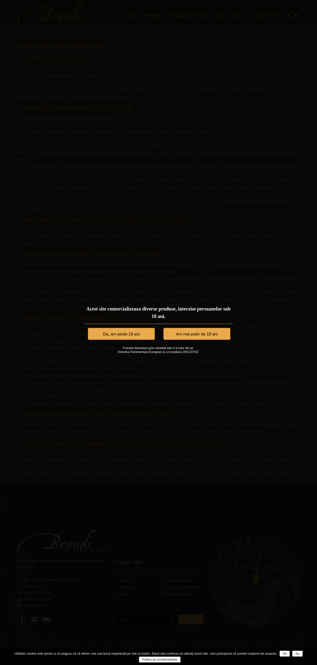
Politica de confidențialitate (159, 659)
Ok (285, 653)
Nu (297, 653)
